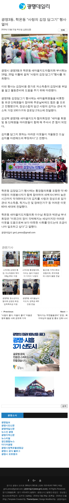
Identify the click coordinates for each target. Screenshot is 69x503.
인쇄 (63, 30)
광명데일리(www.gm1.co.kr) (35, 489)
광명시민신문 (8, 425)
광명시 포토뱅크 (9, 454)
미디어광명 (6, 444)
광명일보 (5, 422)
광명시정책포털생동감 (12, 448)
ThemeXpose (32, 499)
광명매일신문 (8, 429)
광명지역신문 (8, 435)
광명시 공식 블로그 (10, 451)
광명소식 (12, 415)
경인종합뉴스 (8, 441)
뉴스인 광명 (7, 432)
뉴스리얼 (5, 438)
